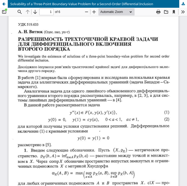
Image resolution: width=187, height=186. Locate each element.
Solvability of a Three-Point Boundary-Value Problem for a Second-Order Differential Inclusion (81, 4)
